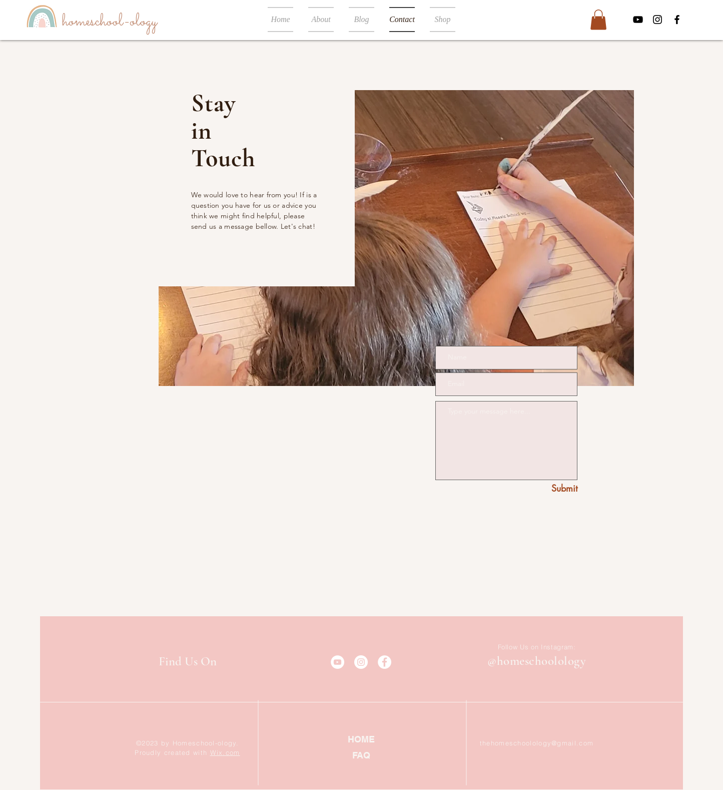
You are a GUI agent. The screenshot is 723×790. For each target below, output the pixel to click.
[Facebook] (677, 20)
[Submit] (553, 488)
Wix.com (225, 752)
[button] (598, 20)
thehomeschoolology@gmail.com (536, 743)
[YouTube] (638, 20)
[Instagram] (657, 20)
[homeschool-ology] (109, 22)
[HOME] (361, 739)
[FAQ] (361, 755)
